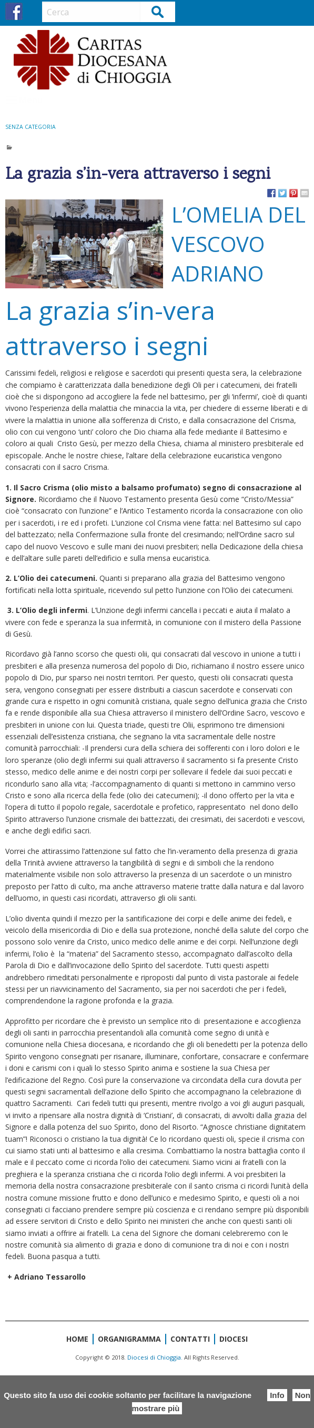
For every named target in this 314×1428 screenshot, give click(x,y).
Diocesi (233, 1339)
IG (33, 11)
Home (77, 1339)
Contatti (190, 1339)
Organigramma (129, 1339)
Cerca (158, 11)
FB (14, 11)
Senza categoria (30, 126)
